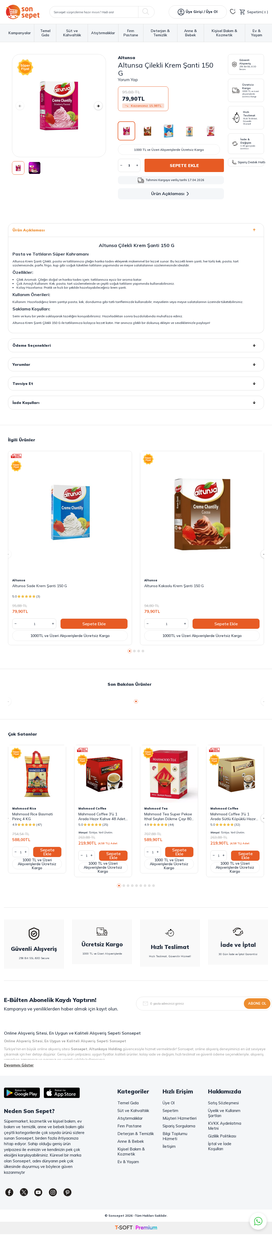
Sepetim (170, 1110)
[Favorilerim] (233, 12)
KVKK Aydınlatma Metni (224, 1126)
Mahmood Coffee (92, 808)
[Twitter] (24, 1192)
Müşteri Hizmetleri (180, 1118)
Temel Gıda (45, 33)
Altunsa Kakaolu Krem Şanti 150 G (174, 585)
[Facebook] (9, 1192)
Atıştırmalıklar (103, 33)
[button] (20, 106)
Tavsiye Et (136, 383)
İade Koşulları (136, 402)
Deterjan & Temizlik (160, 33)
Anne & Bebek (190, 33)
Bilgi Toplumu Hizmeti (175, 1136)
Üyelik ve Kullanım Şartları (224, 1113)
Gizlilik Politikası (222, 1136)
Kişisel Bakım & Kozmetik (224, 33)
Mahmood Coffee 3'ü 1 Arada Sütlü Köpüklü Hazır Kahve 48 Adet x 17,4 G (233, 816)
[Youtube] (38, 1192)
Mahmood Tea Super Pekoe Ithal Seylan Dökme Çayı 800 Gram (168, 816)
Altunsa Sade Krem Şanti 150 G (39, 585)
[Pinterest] (67, 1192)
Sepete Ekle (184, 165)
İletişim (169, 1146)
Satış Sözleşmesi (223, 1102)
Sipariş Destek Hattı (248, 162)
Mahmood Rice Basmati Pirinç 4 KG (32, 816)
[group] (59, 105)
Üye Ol (169, 1102)
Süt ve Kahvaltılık (72, 33)
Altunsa (126, 57)
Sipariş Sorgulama (179, 1125)
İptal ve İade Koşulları (219, 1146)
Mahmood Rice (24, 808)
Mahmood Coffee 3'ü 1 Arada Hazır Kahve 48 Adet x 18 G (101, 816)
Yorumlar (136, 364)
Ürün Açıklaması (171, 193)
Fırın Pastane (131, 33)
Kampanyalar (19, 33)
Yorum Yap (128, 79)
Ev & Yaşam (256, 33)
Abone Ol (257, 1003)
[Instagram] (53, 1192)
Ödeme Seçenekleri (136, 345)
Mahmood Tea (156, 808)
